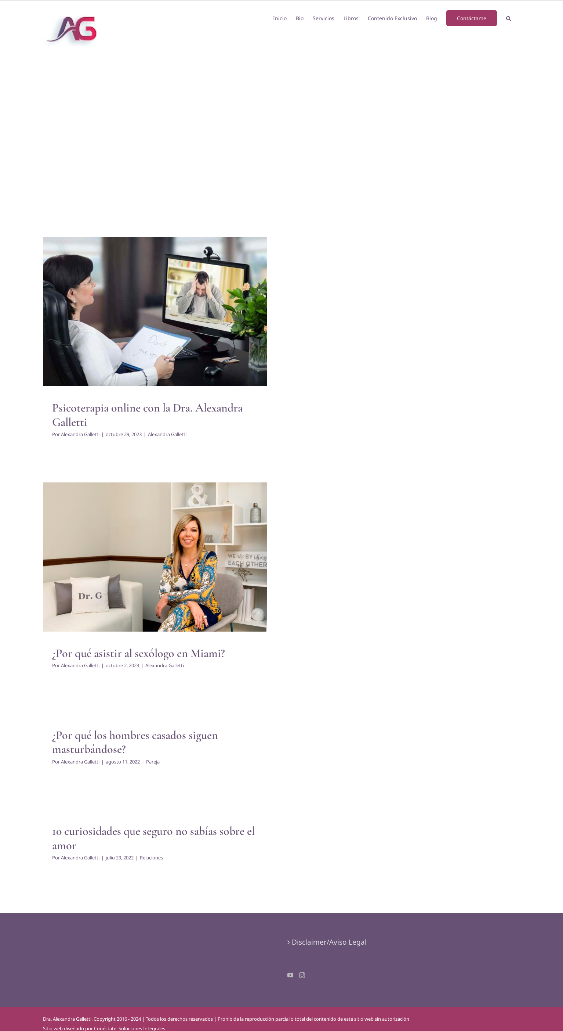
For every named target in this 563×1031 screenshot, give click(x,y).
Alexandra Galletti (80, 434)
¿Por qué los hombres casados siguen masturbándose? (135, 742)
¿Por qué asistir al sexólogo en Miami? (138, 653)
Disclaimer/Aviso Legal (329, 942)
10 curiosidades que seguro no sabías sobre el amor (153, 838)
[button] (508, 17)
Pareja (153, 761)
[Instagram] (302, 975)
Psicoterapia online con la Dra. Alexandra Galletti (147, 414)
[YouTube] (290, 975)
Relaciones (151, 857)
